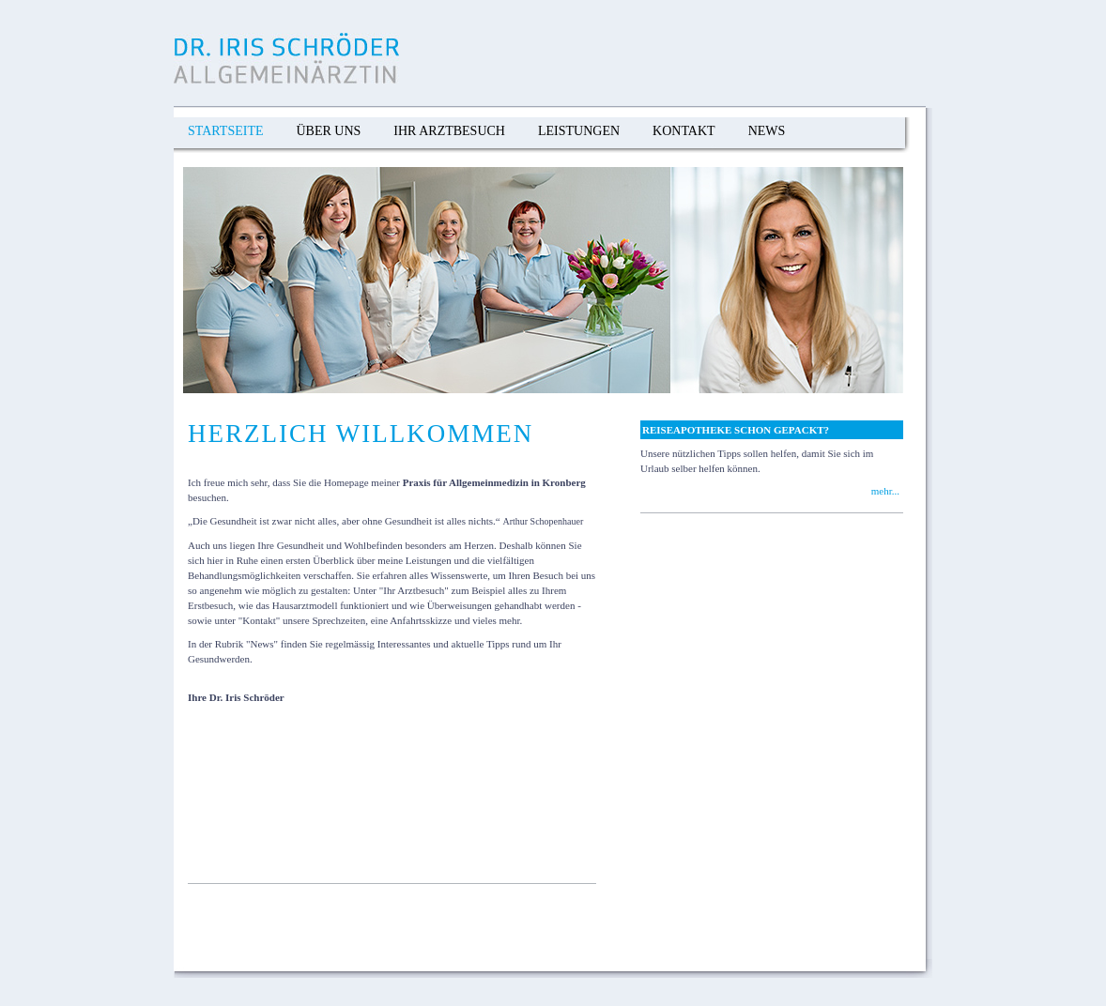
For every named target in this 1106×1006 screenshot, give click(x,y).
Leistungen (579, 131)
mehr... (885, 490)
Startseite (225, 131)
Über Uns (328, 131)
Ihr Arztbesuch (449, 131)
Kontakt (684, 131)
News (767, 131)
